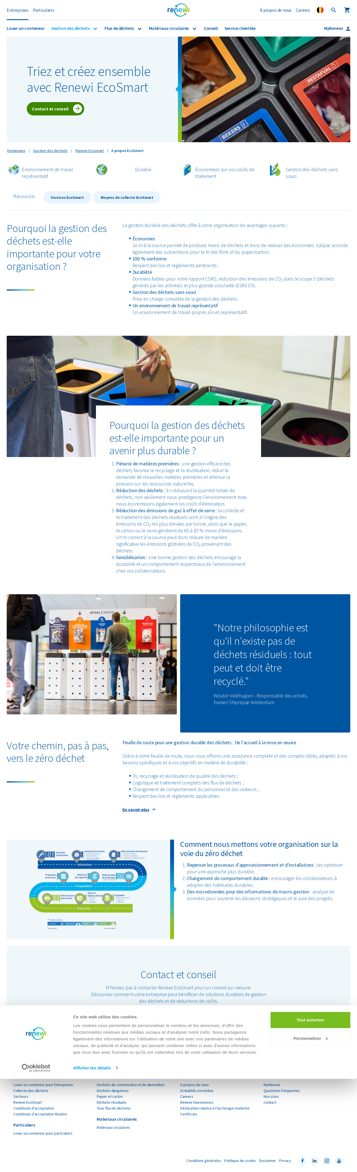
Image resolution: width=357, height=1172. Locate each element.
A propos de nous (194, 1084)
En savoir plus (135, 809)
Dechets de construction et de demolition (131, 1084)
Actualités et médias (196, 1090)
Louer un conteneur (26, 28)
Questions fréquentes (282, 1090)
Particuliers (43, 10)
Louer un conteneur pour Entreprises (43, 1084)
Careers (303, 10)
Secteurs (20, 1096)
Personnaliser (310, 1131)
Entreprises (17, 10)
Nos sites (271, 1096)
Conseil (211, 28)
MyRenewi (334, 28)
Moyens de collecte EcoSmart (127, 197)
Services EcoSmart (67, 197)
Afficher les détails (92, 1161)
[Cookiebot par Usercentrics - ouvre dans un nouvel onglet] (36, 1161)
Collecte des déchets (30, 1090)
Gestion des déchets (70, 28)
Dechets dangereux (113, 1090)
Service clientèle (240, 28)
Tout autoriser (310, 1113)
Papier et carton (110, 1096)
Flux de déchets (120, 28)
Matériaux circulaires (169, 28)
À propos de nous (275, 10)
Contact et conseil (50, 109)
